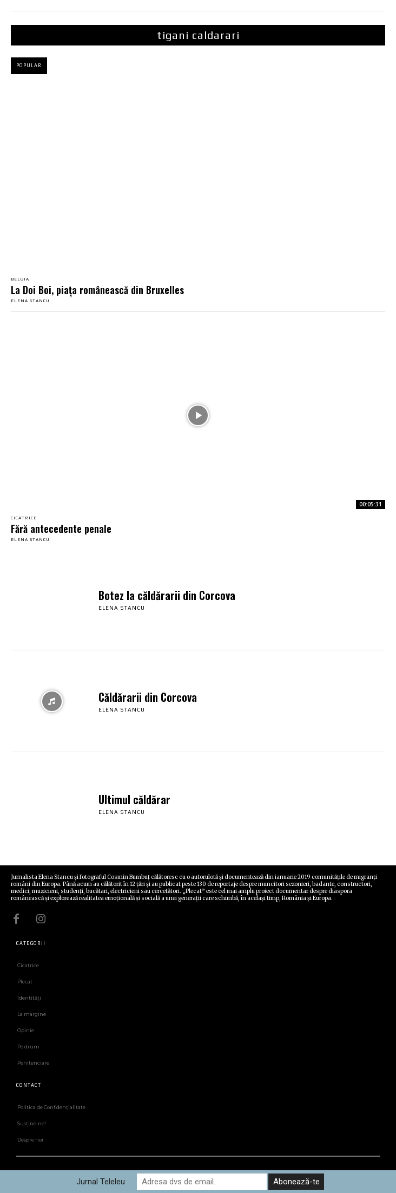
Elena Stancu (30, 300)
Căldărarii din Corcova (147, 697)
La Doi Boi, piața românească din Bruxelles (97, 290)
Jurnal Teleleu (100, 1182)
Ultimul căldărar (134, 799)
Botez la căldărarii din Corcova (166, 595)
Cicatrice (24, 518)
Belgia (20, 279)
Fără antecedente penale (61, 528)
